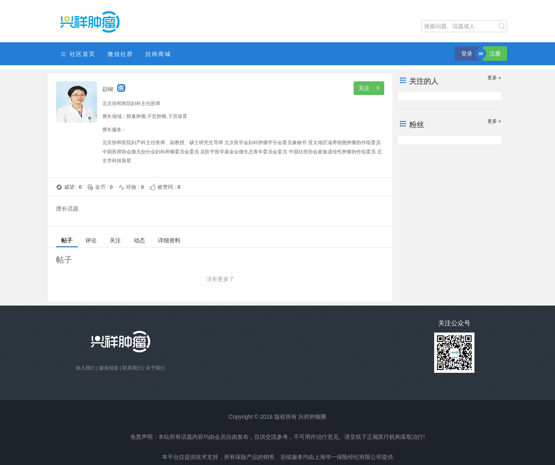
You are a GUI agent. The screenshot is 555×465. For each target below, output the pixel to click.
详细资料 (169, 240)
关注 (115, 240)
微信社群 (120, 54)
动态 (139, 240)
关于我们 (155, 368)
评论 (91, 240)
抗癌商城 (158, 54)
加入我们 (85, 368)
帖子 (66, 240)
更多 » (494, 78)
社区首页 (77, 54)
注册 (495, 53)
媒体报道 (108, 368)
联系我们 (132, 368)
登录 (466, 53)
